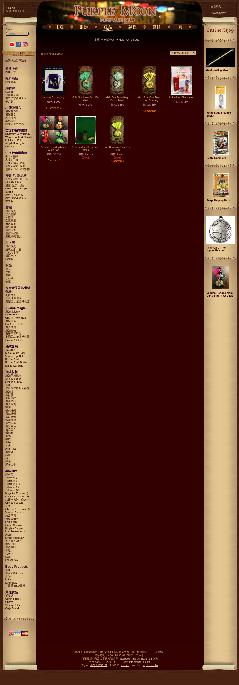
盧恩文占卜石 (13, 249)
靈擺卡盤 (10, 229)
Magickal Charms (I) (16, 493)
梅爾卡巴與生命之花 (17, 499)
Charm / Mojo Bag (15, 317)
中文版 (9, 101)
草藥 (8, 385)
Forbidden (11, 521)
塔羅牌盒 (10, 114)
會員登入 (216, 6)
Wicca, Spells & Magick (18, 137)
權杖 (8, 439)
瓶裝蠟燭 (10, 420)
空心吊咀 (10, 547)
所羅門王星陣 (13, 333)
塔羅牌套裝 (12, 95)
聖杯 (8, 442)
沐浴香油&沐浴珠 (15, 585)
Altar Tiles (11, 448)
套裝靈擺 (10, 226)
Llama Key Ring (14, 365)
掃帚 (8, 461)
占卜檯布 (10, 117)
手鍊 (8, 271)
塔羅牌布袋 (12, 111)
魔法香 (9, 394)
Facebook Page (128, 658)
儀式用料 (10, 423)
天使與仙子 (12, 518)
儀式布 (9, 432)
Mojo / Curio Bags (15, 352)
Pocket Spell (12, 359)
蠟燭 (8, 407)
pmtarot (124, 665)
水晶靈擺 (10, 214)
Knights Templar (14, 528)
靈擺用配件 (12, 233)
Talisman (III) (12, 483)
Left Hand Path (13, 140)
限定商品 (10, 82)
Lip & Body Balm (14, 324)
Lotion (8, 579)
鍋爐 (8, 454)
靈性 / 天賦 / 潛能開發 (18, 169)
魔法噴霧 (10, 321)
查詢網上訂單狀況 (15, 60)
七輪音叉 (10, 295)
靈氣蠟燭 (10, 413)
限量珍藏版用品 (14, 123)
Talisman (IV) (12, 487)
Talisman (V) (12, 490)
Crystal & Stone (14, 340)
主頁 (97, 39)
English (10, 7)
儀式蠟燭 (10, 410)
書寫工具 (10, 429)
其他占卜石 (12, 252)
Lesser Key (11, 559)
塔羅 (8, 556)
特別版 (9, 259)
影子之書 (10, 464)
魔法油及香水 (13, 311)
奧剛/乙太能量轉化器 (17, 301)
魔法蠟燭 (10, 327)
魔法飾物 (10, 330)
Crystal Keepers (14, 502)
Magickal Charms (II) (17, 496)
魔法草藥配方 (13, 375)
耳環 (8, 550)
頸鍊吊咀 (10, 544)
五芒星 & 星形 (13, 540)
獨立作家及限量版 (15, 98)
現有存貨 (10, 211)
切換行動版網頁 (15, 10)
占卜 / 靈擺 (11, 156)
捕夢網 (9, 595)
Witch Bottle (12, 314)
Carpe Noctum (13, 525)
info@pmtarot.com (139, 661)
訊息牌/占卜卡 (13, 182)
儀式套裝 (10, 349)
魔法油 (9, 391)
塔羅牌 (9, 92)
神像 (8, 445)
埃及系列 (10, 515)
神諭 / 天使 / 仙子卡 (16, 179)
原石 (8, 268)
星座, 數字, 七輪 (14, 185)
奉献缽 (9, 451)
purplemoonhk (150, 665)
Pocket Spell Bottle (16, 362)
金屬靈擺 (10, 220)
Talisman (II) (12, 480)
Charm (9, 601)
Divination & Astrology (17, 133)
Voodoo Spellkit (14, 356)
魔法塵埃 (10, 426)
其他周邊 (10, 120)
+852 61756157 (111, 661)
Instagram (146, 658)
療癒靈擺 (10, 223)
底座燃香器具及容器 (17, 388)
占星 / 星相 (11, 159)
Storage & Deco (14, 605)
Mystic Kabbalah (14, 537)
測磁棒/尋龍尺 (13, 236)
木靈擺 (9, 217)
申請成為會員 (218, 12)
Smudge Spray (13, 382)
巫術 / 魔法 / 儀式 (15, 162)
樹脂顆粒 (10, 397)
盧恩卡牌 (10, 255)
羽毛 (8, 435)
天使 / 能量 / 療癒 (15, 165)
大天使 (9, 553)
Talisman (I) (12, 477)
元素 (8, 506)
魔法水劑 (10, 404)
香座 (8, 281)
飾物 (8, 275)
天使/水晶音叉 (13, 298)
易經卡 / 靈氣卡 (14, 194)
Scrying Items (13, 598)
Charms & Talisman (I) (17, 509)
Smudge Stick (13, 378)
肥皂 (8, 576)
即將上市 (10, 72)
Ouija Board (12, 608)
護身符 (9, 474)
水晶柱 (9, 278)
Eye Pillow (11, 582)
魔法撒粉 (10, 401)
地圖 (161, 651)
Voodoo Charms (14, 512)
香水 (8, 569)
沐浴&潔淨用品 (14, 573)
